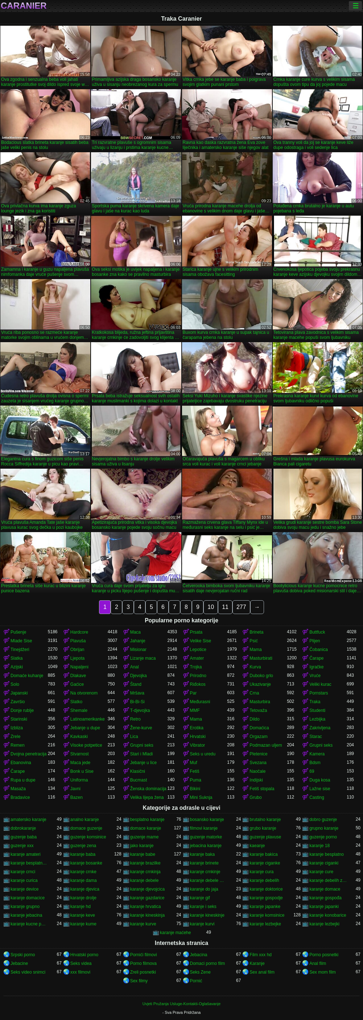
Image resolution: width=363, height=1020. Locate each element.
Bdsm (315, 762)
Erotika (196, 727)
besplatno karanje (147, 819)
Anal (134, 666)
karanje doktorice (265, 889)
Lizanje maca (143, 658)
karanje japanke (264, 906)
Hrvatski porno (84, 954)
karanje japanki (324, 906)
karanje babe (142, 854)
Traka (314, 701)
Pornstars (318, 693)
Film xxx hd (260, 954)
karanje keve (82, 915)
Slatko (76, 701)
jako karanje (142, 845)
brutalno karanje (265, 819)
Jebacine (19, 963)
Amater (197, 658)
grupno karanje (323, 828)
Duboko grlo (261, 675)
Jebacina (198, 954)
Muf (193, 762)
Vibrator (197, 745)
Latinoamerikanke (87, 719)
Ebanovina (21, 762)
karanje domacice (28, 897)
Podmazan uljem (265, 745)
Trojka (196, 666)
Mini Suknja (201, 797)
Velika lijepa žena (147, 797)
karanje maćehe (175, 932)
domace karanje (145, 828)
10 (210, 607)
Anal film (317, 963)
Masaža (18, 788)
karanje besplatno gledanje (29, 863)
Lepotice (198, 649)
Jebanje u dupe (85, 727)
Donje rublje (22, 710)
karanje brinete (204, 863)
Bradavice (20, 797)
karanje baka (202, 854)
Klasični (137, 771)
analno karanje (84, 819)
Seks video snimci (28, 972)
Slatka (16, 658)
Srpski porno (23, 954)
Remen (18, 745)
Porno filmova (143, 963)
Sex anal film (262, 972)
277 (241, 607)
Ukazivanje (260, 684)
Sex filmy (139, 980)
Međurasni (200, 701)
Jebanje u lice (143, 762)
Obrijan (77, 649)
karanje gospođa (325, 897)
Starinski (19, 719)
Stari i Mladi (141, 753)
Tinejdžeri (20, 649)
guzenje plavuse (265, 836)
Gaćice (77, 684)
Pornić (196, 980)
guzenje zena (83, 845)
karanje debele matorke (208, 880)
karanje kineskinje (207, 915)
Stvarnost (79, 753)
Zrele (15, 736)
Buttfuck (317, 632)
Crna (254, 693)
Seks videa (81, 963)
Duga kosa (319, 780)
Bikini (195, 788)
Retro (135, 719)
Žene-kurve (141, 727)
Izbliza (17, 727)
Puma (195, 780)
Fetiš (194, 771)
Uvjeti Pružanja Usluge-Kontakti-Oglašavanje (181, 1004)
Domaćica (259, 727)
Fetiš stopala (261, 788)
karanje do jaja (204, 889)
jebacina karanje (206, 845)
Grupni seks (141, 745)
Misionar (138, 649)
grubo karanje (262, 828)
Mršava (137, 693)
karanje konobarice (327, 915)
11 (225, 607)
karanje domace (324, 889)
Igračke (316, 666)
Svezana (258, 762)
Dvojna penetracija (28, 753)
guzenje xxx (22, 845)
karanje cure (321, 871)
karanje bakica (263, 854)
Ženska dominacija (148, 788)
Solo (15, 684)
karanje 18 (319, 845)
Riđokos (198, 684)
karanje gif (200, 897)
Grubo (255, 797)
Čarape (316, 658)
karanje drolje (83, 897)
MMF (195, 710)
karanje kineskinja (147, 915)
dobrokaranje (23, 828)
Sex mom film (322, 972)
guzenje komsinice (88, 836)
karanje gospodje (265, 897)
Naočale (257, 771)
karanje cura (261, 871)
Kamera (317, 753)
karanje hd (80, 906)
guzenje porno (323, 836)
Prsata (196, 632)
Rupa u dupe (23, 780)
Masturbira (259, 701)
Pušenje (18, 632)
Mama (255, 649)
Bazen (76, 797)
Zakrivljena (319, 727)
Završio (18, 701)
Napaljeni (79, 666)
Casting (316, 797)
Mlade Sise (21, 640)
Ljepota (77, 658)
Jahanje (137, 640)
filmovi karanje (204, 828)
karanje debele (144, 880)
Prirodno (198, 675)
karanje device (24, 889)
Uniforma (79, 780)
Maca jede (80, 762)
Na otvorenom (84, 693)
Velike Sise (200, 640)
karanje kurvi (202, 923)
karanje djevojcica (147, 889)
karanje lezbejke (265, 923)
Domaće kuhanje (27, 675)
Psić (253, 640)
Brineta (256, 632)
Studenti (317, 710)
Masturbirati (260, 658)
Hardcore (79, 632)
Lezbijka (317, 719)
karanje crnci (23, 871)
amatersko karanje (28, 819)
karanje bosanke (86, 863)
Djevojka (138, 675)
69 (311, 771)
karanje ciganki (323, 863)
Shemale (78, 710)
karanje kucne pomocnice (29, 923)
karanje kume (83, 923)
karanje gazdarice (147, 897)
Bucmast (138, 780)
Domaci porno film (207, 963)
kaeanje (257, 845)
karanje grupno (25, 906)
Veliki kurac (320, 684)
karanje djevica (84, 889)
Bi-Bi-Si (137, 701)
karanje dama (83, 880)
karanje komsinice (266, 915)
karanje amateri (26, 854)
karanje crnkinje (205, 871)
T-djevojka (140, 710)
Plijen (314, 640)
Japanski (19, 693)
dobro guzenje (323, 819)
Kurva (255, 666)
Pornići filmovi (143, 954)
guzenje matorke (206, 836)
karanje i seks (203, 906)
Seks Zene (200, 972)
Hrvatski (198, 736)
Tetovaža (258, 710)
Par (193, 693)
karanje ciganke (264, 863)
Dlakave (78, 675)
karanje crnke (83, 871)
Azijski (17, 666)
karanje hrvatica (145, 906)
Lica (134, 736)
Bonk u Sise (82, 771)
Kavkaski (79, 736)
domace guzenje (86, 828)
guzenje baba (24, 836)
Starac (315, 736)
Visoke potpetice (86, 745)
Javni (75, 788)
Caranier (24, 6)
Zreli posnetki (143, 972)
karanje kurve (143, 923)
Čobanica (318, 649)
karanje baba (82, 854)
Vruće (315, 675)
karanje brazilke (145, 863)
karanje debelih (264, 880)
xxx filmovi (80, 972)
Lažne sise (319, 788)
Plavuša (78, 640)
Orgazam (258, 736)
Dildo (254, 719)
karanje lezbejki (324, 923)
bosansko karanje (207, 819)
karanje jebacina (26, 915)
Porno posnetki (323, 954)
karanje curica (24, 880)
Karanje (256, 963)
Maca (135, 632)
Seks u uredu (203, 753)
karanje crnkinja (145, 871)
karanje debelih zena (328, 880)
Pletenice (258, 753)
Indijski (256, 780)
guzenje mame (144, 836)
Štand (135, 684)
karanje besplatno (326, 854)
